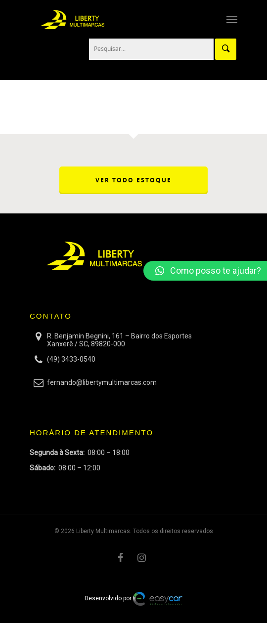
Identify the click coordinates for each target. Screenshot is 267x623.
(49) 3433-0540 (71, 359)
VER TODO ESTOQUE (133, 180)
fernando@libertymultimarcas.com (102, 382)
